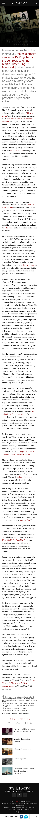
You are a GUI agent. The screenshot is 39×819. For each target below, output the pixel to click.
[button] (3, 3)
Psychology (5, 734)
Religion (4, 744)
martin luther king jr (24, 713)
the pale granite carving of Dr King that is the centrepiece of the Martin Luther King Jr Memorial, (19, 60)
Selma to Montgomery (25, 477)
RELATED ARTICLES (19, 718)
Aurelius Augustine (20, 759)
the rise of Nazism (29, 265)
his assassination (16, 150)
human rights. (25, 520)
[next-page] (21, 778)
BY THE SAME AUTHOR (19, 723)
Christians (5, 753)
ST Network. (17, 801)
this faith (9, 228)
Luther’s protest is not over (22, 749)
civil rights (14, 713)
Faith (4, 763)
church (8, 713)
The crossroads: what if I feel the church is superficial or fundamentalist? (24, 771)
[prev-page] (17, 778)
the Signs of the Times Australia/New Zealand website (19, 683)
